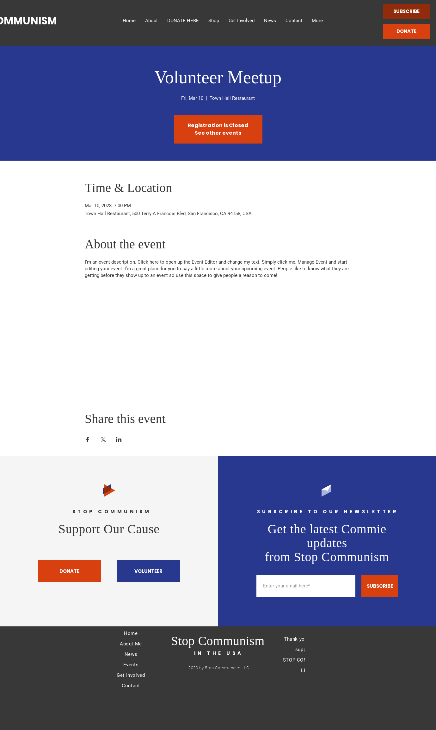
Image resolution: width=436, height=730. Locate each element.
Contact (131, 685)
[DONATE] (406, 31)
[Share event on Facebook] (88, 439)
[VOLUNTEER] (148, 571)
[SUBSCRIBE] (406, 11)
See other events (218, 133)
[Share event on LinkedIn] (119, 439)
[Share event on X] (103, 439)
